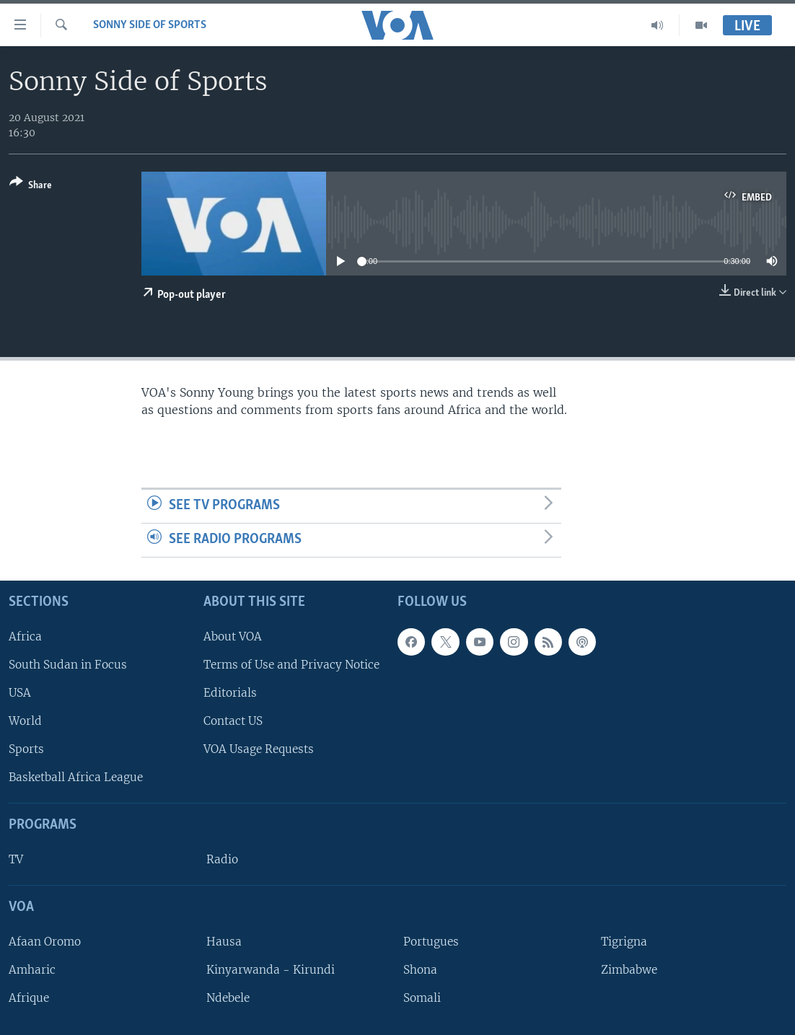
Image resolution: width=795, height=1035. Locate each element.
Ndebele (228, 998)
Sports (26, 749)
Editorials (230, 693)
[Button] (30, 186)
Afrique (29, 998)
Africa (25, 636)
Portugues (431, 941)
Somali (422, 998)
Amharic (32, 970)
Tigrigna (624, 941)
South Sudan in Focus (68, 664)
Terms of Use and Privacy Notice (291, 664)
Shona (420, 970)
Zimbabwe (629, 970)
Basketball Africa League (76, 777)
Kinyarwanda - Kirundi (270, 970)
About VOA (232, 636)
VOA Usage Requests (258, 749)
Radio (222, 859)
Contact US (233, 721)
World (25, 721)
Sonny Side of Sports (149, 25)
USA (20, 693)
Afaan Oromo (45, 941)
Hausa (224, 941)
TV (16, 859)
